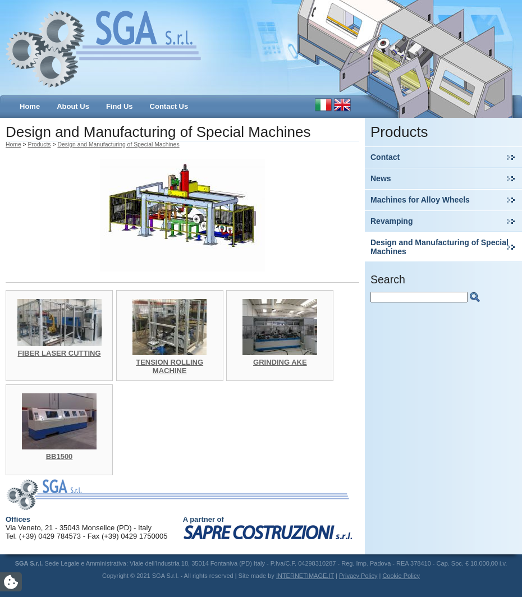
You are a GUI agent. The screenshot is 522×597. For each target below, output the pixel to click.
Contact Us (169, 106)
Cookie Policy (401, 575)
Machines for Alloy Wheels (420, 199)
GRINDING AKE (280, 362)
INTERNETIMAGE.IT (305, 575)
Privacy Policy (358, 575)
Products (39, 144)
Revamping (391, 221)
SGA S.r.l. (104, 48)
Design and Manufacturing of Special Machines (439, 247)
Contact (385, 157)
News (380, 178)
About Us (73, 106)
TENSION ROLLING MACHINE (169, 366)
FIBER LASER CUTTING (58, 353)
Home (30, 106)
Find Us (119, 106)
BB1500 (59, 456)
